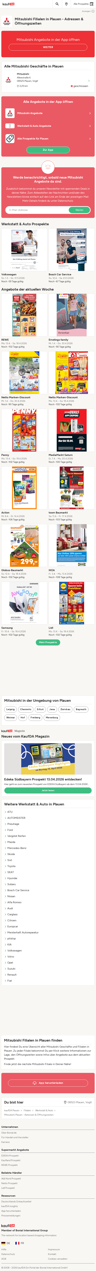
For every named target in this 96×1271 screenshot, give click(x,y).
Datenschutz (65, 200)
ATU (8, 811)
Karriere (5, 1142)
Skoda (9, 854)
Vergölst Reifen (15, 836)
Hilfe (3, 1249)
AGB (3, 1258)
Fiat (8, 980)
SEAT (9, 872)
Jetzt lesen (48, 790)
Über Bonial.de (9, 1132)
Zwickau (65, 709)
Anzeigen (88, 11)
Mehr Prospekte (48, 642)
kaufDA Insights (9, 1206)
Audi (8, 908)
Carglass (10, 914)
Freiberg (35, 717)
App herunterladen (11, 1211)
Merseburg (52, 717)
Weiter (79, 210)
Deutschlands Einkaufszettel (16, 1201)
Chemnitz (25, 709)
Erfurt (40, 709)
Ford (8, 830)
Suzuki (9, 968)
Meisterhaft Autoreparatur (21, 932)
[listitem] (24, 255)
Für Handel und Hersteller (14, 1137)
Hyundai (10, 878)
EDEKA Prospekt (10, 1155)
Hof (23, 717)
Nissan (9, 896)
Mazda (9, 842)
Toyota (9, 866)
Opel (8, 962)
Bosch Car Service (16, 890)
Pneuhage (11, 824)
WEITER (48, 47)
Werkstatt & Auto (44, 1110)
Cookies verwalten (57, 1258)
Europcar (11, 926)
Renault (10, 974)
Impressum (54, 1249)
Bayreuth (81, 709)
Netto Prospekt (9, 1183)
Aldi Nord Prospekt (11, 1178)
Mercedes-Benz (15, 848)
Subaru (10, 884)
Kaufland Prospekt (10, 1160)
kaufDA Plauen (11, 1110)
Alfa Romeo (12, 902)
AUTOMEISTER (14, 817)
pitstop (10, 938)
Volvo (9, 956)
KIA (8, 944)
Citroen (10, 920)
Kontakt (52, 1254)
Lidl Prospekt (8, 1188)
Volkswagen (13, 950)
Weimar (10, 717)
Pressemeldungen (10, 1215)
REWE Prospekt (9, 1165)
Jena (52, 709)
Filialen (27, 1110)
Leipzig (10, 709)
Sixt (8, 860)
